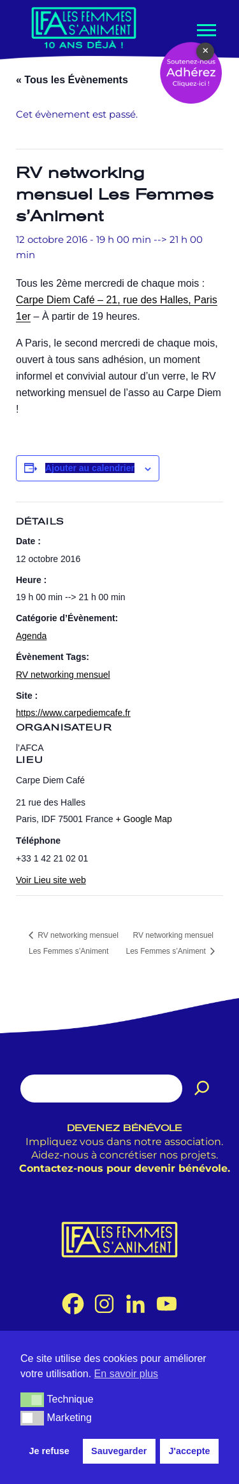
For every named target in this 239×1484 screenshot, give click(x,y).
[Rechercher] (202, 1088)
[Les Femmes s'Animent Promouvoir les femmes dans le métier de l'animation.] (83, 27)
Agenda (31, 636)
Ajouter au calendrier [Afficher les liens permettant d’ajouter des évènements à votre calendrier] (89, 468)
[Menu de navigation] (205, 30)
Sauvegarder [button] (119, 1451)
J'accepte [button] (189, 1451)
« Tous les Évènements (72, 79)
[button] (32, 1399)
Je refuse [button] (49, 1451)
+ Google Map (143, 819)
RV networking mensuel (63, 675)
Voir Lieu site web (51, 880)
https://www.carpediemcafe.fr (73, 713)
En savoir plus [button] (126, 1373)
